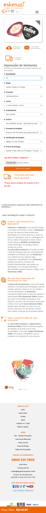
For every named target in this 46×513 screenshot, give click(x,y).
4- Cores (7, 101)
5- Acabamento (10, 110)
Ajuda (23, 420)
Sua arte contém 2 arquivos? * (16, 158)
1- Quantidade (9, 74)
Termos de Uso (23, 443)
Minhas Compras (23, 427)
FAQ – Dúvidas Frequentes (23, 436)
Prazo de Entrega (23, 446)
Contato (23, 416)
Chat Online (23, 464)
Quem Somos (23, 413)
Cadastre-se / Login (23, 423)
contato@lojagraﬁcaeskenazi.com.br (23, 471)
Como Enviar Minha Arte (23, 439)
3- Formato (8, 92)
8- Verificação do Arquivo (14, 138)
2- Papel (7, 83)
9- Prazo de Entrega (12, 147)
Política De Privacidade (23, 449)
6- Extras (7, 119)
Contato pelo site (23, 468)
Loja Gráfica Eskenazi (23, 490)
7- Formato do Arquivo (13, 129)
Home (23, 410)
